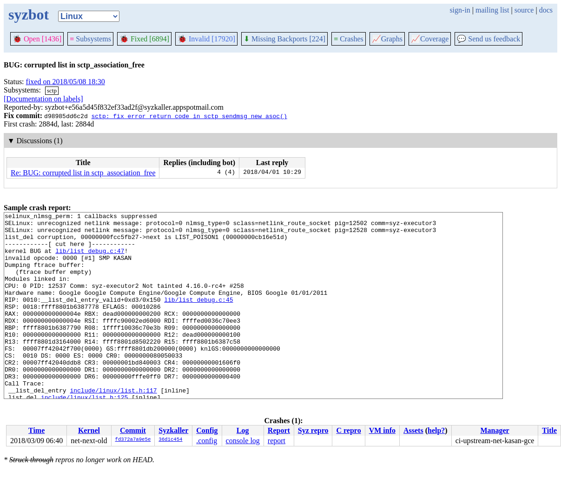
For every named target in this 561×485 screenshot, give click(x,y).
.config (206, 441)
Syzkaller (173, 430)
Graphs (387, 39)
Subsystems (90, 39)
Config (207, 430)
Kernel (89, 430)
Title (549, 430)
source (524, 10)
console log (243, 441)
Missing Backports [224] (284, 39)
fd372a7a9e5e (133, 440)
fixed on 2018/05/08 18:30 (65, 82)
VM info (382, 430)
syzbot (28, 14)
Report (279, 430)
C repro (348, 430)
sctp (52, 90)
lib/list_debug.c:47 (89, 259)
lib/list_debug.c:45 (198, 317)
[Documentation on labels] (43, 99)
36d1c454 (170, 440)
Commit (133, 430)
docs (546, 10)
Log (243, 430)
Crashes (348, 39)
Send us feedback (488, 39)
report (276, 441)
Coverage (430, 39)
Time (36, 430)
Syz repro (313, 430)
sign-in (459, 10)
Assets (413, 430)
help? (436, 430)
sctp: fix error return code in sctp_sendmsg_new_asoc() (189, 116)
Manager (494, 430)
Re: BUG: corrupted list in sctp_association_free (83, 173)
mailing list (492, 10)
